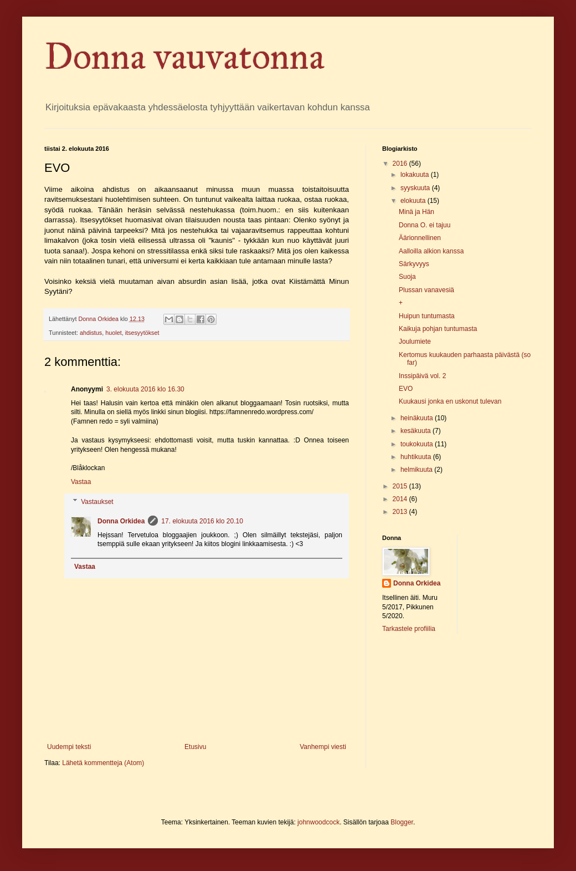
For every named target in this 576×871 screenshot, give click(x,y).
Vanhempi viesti (323, 747)
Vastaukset (97, 502)
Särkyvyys (414, 264)
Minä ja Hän (416, 212)
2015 (401, 486)
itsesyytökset (142, 332)
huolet (113, 332)
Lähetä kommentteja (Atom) (103, 763)
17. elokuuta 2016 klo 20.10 (202, 521)
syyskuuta (416, 188)
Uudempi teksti (69, 747)
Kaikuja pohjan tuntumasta (438, 329)
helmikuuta (417, 469)
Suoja (407, 277)
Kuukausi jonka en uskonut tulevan (450, 401)
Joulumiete (415, 341)
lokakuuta (415, 175)
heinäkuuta (417, 418)
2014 (401, 499)
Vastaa (81, 482)
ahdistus (91, 332)
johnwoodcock (318, 822)
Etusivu (195, 747)
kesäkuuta (416, 431)
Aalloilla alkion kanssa (431, 251)
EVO (406, 389)
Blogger (401, 822)
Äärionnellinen (420, 238)
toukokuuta (417, 444)
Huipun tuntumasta (427, 316)
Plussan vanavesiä (426, 290)
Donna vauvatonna (184, 56)
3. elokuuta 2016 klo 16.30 (145, 389)
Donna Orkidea (121, 521)
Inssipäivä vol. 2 (422, 376)
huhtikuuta (416, 457)
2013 (401, 512)
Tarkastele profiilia (408, 629)
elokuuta (414, 201)
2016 (401, 163)
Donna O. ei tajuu (424, 225)
